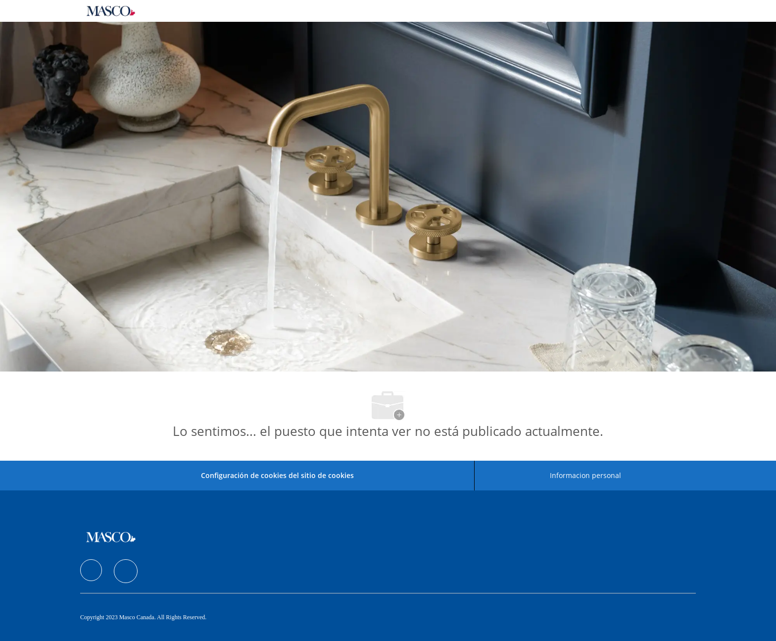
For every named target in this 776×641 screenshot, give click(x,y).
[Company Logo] (111, 10)
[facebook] (91, 570)
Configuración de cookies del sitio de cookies (277, 475)
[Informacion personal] (585, 475)
